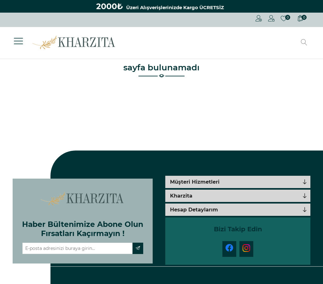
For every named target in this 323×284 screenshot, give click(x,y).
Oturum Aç (271, 18)
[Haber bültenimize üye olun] (77, 248)
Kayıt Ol (258, 18)
